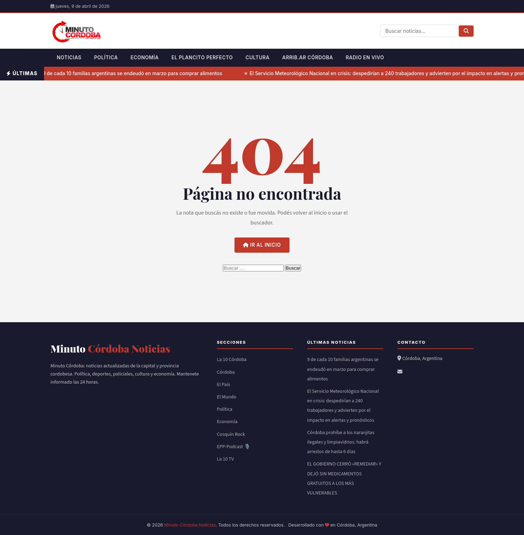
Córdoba (226, 372)
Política (106, 57)
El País (223, 384)
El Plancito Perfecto (202, 57)
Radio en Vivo (365, 57)
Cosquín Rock (231, 434)
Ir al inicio (262, 245)
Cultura (257, 57)
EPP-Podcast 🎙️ (233, 446)
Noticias (69, 57)
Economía (144, 57)
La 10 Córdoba (231, 359)
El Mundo (226, 397)
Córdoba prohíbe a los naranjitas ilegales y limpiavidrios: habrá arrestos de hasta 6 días (340, 442)
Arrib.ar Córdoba (307, 57)
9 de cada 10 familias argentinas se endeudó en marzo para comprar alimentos (133, 73)
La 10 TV (225, 459)
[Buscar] (466, 31)
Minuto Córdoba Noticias (189, 525)
